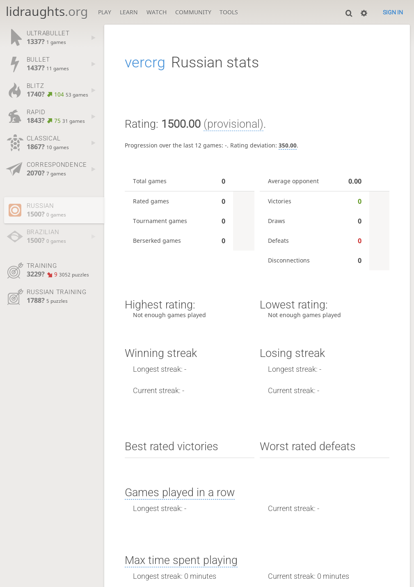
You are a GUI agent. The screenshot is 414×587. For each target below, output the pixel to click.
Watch (156, 12)
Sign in (393, 12)
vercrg (145, 62)
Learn (129, 12)
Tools (229, 12)
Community (193, 12)
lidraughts (47, 11)
